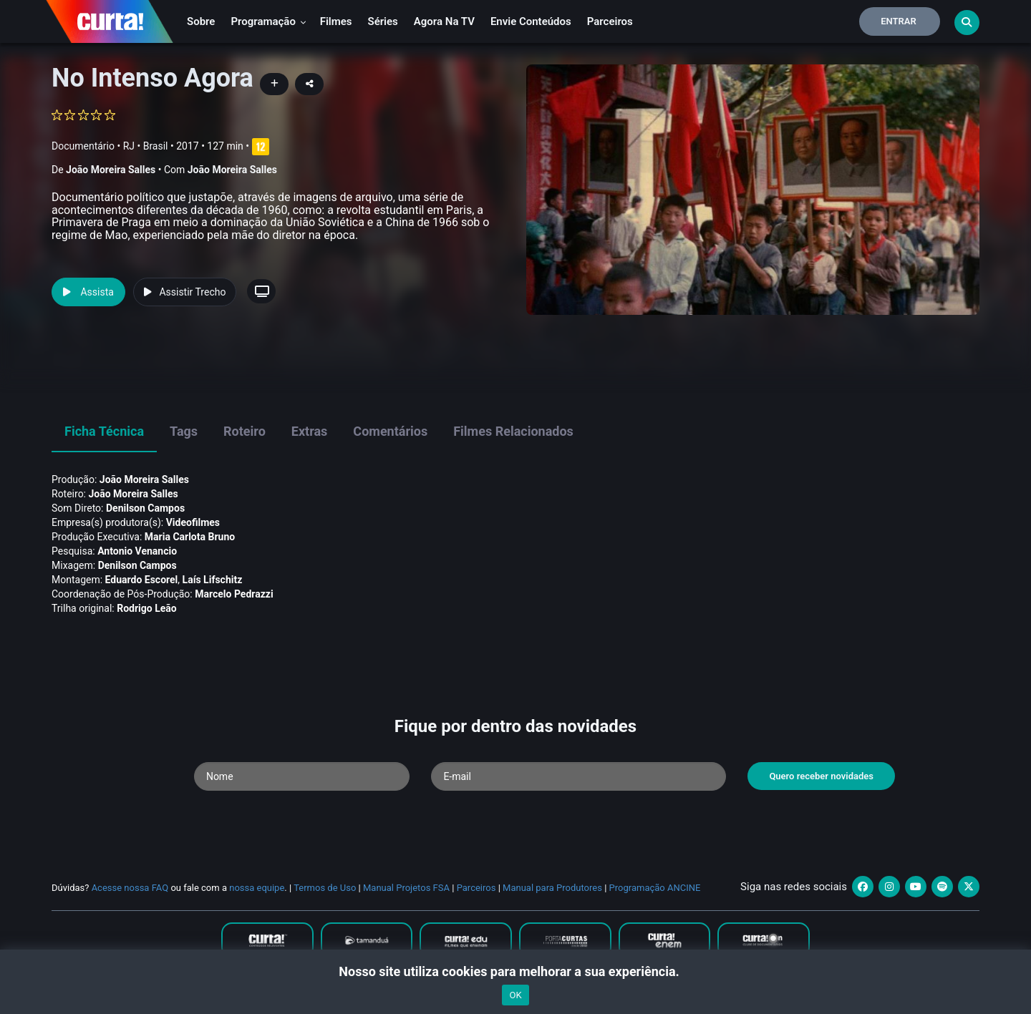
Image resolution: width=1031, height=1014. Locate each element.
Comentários (390, 431)
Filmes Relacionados (513, 431)
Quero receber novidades (821, 776)
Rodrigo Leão (147, 608)
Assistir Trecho (185, 292)
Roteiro (244, 431)
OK (515, 995)
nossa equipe (256, 887)
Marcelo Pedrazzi (234, 594)
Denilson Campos (145, 508)
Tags (184, 431)
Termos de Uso (325, 887)
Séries (383, 21)
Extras (309, 431)
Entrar (898, 21)
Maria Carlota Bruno (190, 536)
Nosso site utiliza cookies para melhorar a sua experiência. (515, 971)
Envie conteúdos (530, 21)
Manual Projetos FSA (406, 887)
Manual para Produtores (552, 887)
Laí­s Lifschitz (213, 579)
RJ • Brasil (145, 146)
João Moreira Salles (110, 169)
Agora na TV (444, 21)
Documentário (83, 146)
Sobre (201, 21)
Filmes (336, 21)
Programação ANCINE (655, 887)
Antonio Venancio (137, 551)
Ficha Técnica (104, 431)
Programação (268, 21)
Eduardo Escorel (141, 579)
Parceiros (610, 21)
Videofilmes (193, 522)
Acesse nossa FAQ (130, 887)
